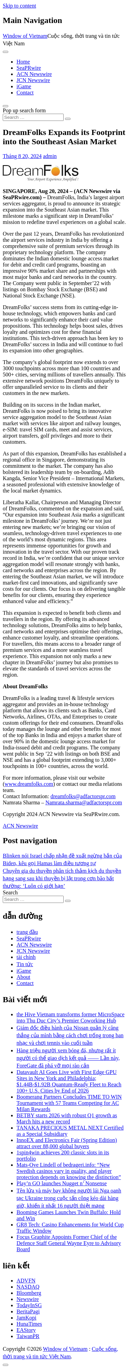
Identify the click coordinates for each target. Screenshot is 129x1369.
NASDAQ (28, 1287)
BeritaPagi (28, 1311)
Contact (25, 92)
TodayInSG (29, 1305)
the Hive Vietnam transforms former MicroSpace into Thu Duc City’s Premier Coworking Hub (71, 1017)
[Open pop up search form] (5, 106)
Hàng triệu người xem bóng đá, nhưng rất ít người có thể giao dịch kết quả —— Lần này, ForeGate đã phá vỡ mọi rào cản (68, 1058)
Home (23, 62)
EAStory (26, 1330)
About (23, 977)
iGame (24, 86)
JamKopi (26, 1318)
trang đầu (27, 932)
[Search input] (33, 117)
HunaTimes (29, 1324)
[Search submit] (68, 119)
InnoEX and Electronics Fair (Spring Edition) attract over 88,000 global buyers (67, 1143)
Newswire (28, 1299)
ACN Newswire (34, 74)
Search (10, 892)
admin (50, 156)
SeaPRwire (29, 68)
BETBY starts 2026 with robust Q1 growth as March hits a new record (67, 1118)
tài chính (26, 957)
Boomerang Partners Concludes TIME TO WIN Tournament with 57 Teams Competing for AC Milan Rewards (69, 1103)
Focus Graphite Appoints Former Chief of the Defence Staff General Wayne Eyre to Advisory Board (69, 1243)
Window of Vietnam (25, 36)
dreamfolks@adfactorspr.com (83, 796)
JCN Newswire (33, 80)
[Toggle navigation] (5, 52)
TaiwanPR (28, 1336)
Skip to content (19, 6)
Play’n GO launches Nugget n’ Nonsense (62, 1183)
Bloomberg (29, 1293)
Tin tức (25, 964)
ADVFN (26, 1280)
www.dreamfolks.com (28, 784)
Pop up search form (24, 110)
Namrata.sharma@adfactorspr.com (83, 802)
